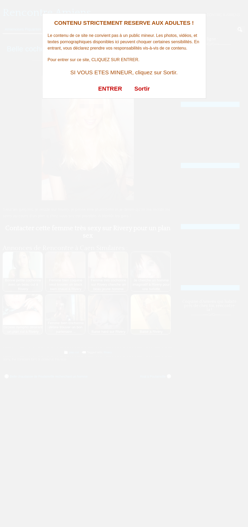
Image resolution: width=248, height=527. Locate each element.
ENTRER (110, 88)
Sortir (142, 88)
